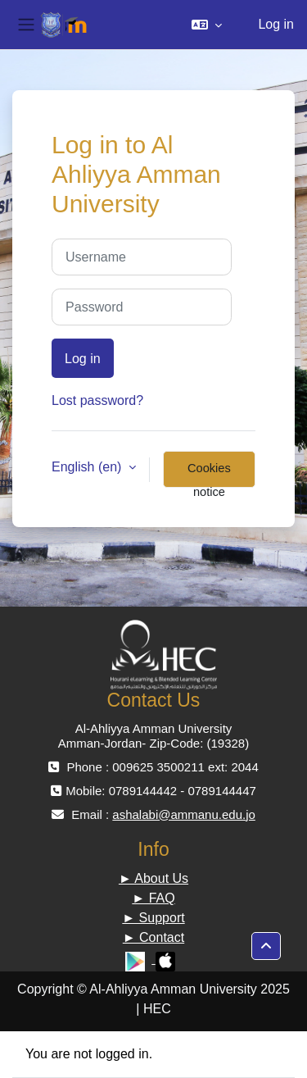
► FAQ (153, 898)
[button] (207, 24)
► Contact (153, 937)
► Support (153, 918)
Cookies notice (209, 475)
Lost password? (97, 400)
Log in (276, 24)
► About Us (153, 878)
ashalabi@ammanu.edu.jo (183, 814)
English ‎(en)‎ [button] (88, 467)
